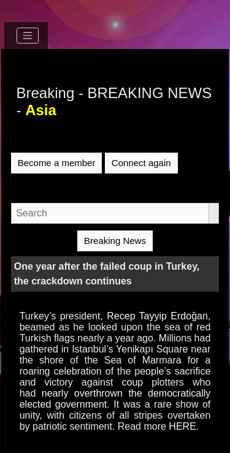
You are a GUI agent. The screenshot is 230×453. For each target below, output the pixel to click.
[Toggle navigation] (28, 36)
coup (133, 382)
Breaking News (115, 240)
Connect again (141, 163)
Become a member (57, 163)
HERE (182, 426)
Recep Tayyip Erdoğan (157, 316)
